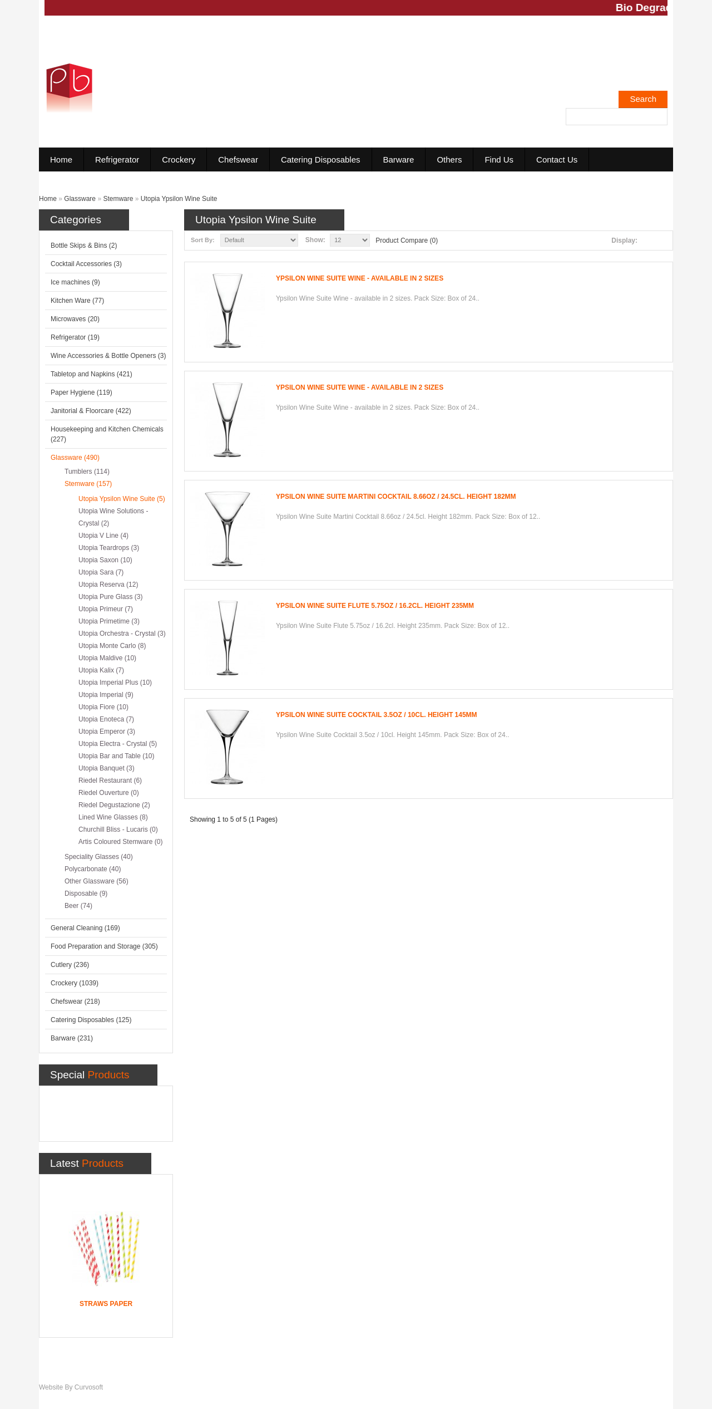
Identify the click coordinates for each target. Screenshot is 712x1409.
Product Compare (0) (406, 240)
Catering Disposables (320, 159)
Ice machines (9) (75, 282)
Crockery (178, 159)
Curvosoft (89, 1387)
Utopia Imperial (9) (106, 695)
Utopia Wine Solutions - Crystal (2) (113, 517)
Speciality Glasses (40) (99, 857)
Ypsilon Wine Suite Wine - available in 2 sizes (359, 278)
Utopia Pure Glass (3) (110, 597)
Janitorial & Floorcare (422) (91, 411)
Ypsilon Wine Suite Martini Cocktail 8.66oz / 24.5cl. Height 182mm (396, 496)
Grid (664, 240)
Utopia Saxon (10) (105, 560)
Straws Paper (106, 1304)
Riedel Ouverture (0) (108, 793)
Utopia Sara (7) (100, 572)
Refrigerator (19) (75, 337)
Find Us (498, 159)
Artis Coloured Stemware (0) (120, 842)
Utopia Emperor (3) (106, 731)
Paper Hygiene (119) (81, 392)
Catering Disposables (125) (91, 1020)
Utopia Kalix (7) (101, 670)
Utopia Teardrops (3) (108, 548)
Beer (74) (78, 906)
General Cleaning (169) (85, 928)
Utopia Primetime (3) (109, 621)
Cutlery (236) (70, 965)
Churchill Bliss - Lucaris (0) (118, 829)
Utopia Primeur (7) (105, 609)
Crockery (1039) (74, 983)
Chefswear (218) (75, 1001)
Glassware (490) (75, 458)
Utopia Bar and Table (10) (116, 756)
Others (449, 159)
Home (61, 159)
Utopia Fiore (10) (103, 707)
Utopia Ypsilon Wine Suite (179, 199)
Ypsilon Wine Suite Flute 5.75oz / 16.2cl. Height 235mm (375, 606)
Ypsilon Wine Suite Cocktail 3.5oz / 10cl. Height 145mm (376, 715)
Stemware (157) (88, 484)
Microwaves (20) (75, 319)
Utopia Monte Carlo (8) (112, 646)
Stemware (118, 199)
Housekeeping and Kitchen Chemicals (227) (107, 434)
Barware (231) (72, 1038)
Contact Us (556, 159)
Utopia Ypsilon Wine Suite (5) (121, 499)
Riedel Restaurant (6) (110, 780)
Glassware (80, 199)
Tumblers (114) (87, 471)
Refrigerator (117, 159)
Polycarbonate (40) (93, 869)
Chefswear (238, 159)
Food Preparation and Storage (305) (104, 946)
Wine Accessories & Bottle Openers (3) (108, 356)
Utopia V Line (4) (103, 535)
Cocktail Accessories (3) (86, 264)
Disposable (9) (86, 893)
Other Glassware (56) (96, 881)
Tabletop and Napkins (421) (91, 374)
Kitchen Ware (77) (77, 301)
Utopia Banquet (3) (106, 768)
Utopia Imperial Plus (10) (115, 682)
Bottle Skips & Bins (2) (84, 245)
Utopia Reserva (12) (108, 584)
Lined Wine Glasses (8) (113, 817)
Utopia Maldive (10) (107, 658)
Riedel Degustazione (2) (114, 805)
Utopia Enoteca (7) (106, 719)
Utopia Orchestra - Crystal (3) (122, 633)
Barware (398, 159)
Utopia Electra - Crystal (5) (117, 744)
